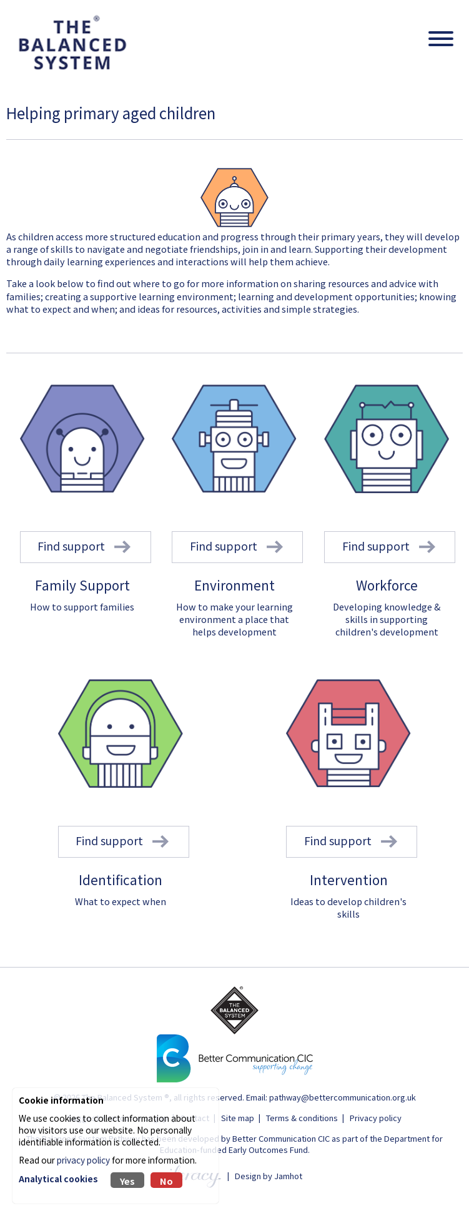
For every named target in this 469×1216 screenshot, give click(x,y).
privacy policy (83, 1160)
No (166, 1180)
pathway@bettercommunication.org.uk (342, 1097)
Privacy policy (376, 1118)
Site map (237, 1118)
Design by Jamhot (268, 1175)
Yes (127, 1180)
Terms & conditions (302, 1118)
